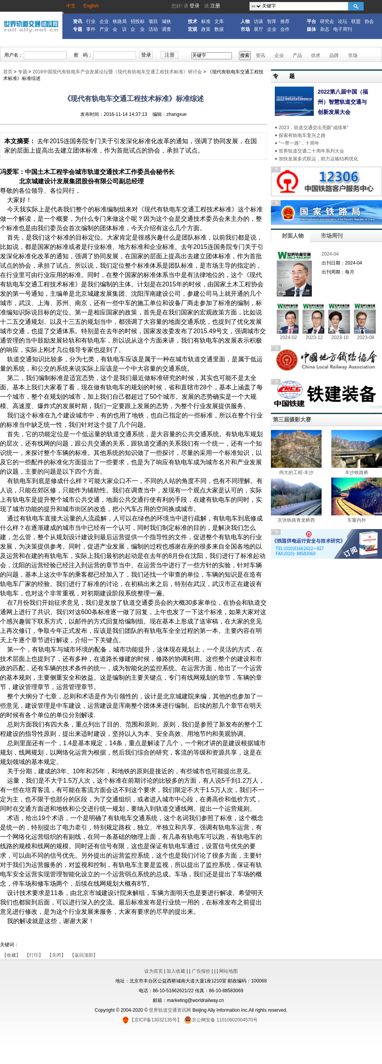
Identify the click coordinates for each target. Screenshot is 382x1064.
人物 (245, 21)
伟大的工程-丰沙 (296, 472)
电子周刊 (342, 29)
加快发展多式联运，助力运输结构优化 (318, 159)
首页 (7, 72)
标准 (205, 21)
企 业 (138, 29)
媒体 (311, 29)
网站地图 (228, 971)
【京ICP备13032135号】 (151, 1020)
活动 (153, 29)
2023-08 (365, 337)
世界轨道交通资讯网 (170, 1010)
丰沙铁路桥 (356, 472)
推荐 (285, 21)
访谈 (258, 21)
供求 (315, 55)
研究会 (327, 21)
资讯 (77, 21)
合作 (285, 29)
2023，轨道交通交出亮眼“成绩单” (313, 127)
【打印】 (34, 955)
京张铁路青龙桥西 (296, 520)
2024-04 (330, 254)
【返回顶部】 (84, 955)
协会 (369, 21)
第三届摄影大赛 (292, 419)
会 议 (120, 29)
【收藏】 (11, 955)
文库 (219, 21)
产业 (104, 29)
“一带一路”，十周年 (299, 143)
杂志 (324, 29)
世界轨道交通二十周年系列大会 (311, 151)
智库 (271, 21)
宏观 (192, 29)
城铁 (166, 21)
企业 (104, 21)
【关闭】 (56, 955)
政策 (205, 29)
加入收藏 (175, 971)
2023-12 (314, 337)
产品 (297, 55)
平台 (311, 21)
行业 (91, 21)
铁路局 (120, 21)
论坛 (342, 21)
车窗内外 (356, 520)
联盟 (356, 21)
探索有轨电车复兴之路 (302, 135)
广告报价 (201, 971)
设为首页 (153, 971)
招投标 (138, 21)
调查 (166, 29)
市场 (245, 29)
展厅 (258, 29)
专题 (77, 29)
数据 (219, 29)
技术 (192, 21)
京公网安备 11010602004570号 (221, 1020)
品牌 (334, 55)
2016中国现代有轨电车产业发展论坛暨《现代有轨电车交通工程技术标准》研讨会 (117, 72)
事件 (91, 29)
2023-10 (339, 337)
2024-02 (288, 337)
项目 (153, 21)
